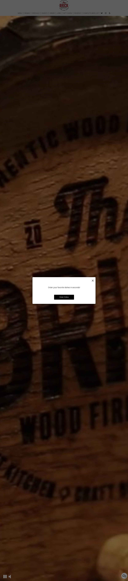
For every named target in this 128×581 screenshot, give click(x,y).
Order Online (64, 297)
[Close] (93, 280)
